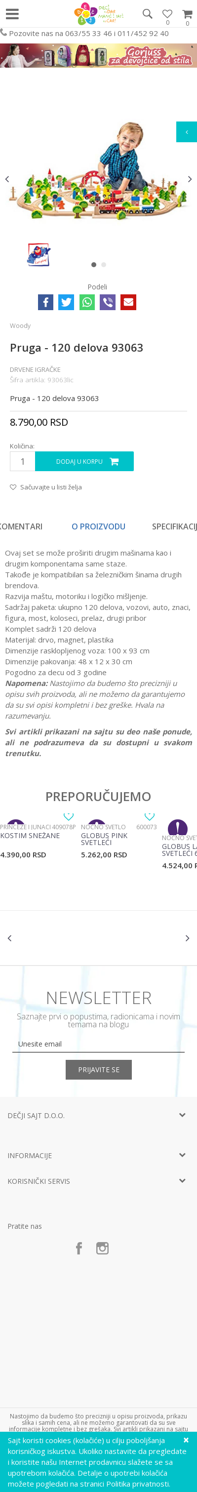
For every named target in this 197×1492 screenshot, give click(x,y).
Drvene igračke (35, 369)
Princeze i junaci (25, 827)
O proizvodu (98, 526)
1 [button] (96, 266)
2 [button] (106, 266)
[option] (98, 178)
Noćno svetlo (103, 827)
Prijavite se (98, 1069)
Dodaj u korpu (79, 461)
